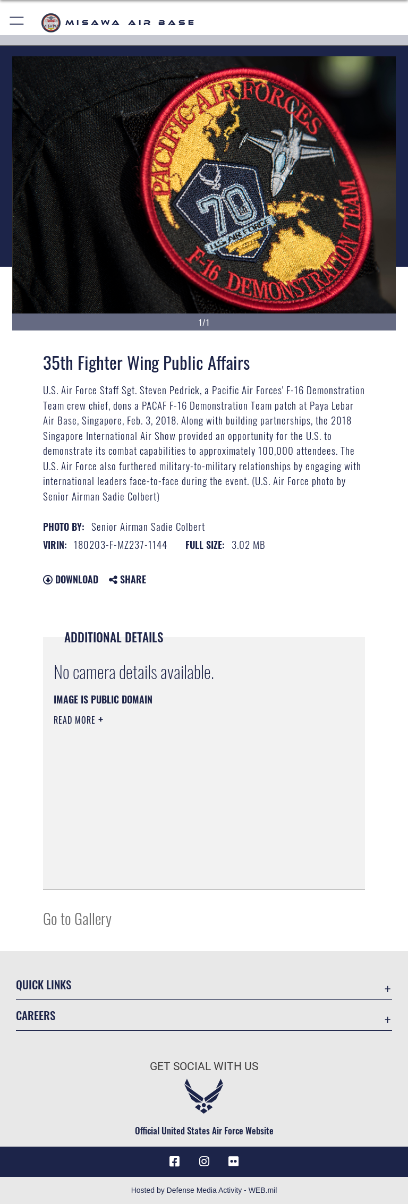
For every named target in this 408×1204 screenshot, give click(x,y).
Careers (35, 1015)
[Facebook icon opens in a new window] (174, 1161)
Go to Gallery (77, 917)
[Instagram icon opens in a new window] (204, 1161)
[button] (17, 22)
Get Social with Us (204, 1066)
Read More (76, 720)
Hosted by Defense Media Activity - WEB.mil (204, 1190)
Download (70, 579)
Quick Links (43, 984)
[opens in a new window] (234, 1161)
